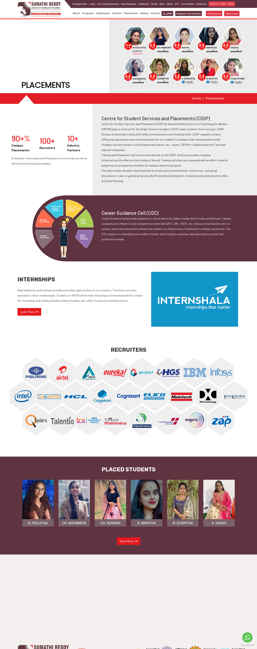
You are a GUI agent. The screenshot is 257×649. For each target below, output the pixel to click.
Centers (117, 13)
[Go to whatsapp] (247, 637)
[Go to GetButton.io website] (247, 645)
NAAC (170, 3)
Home (196, 98)
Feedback (143, 3)
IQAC (162, 3)
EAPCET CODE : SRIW (222, 3)
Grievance (201, 3)
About (76, 13)
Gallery (144, 13)
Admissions (103, 13)
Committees (187, 3)
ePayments (214, 13)
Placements (131, 13)
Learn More (29, 312)
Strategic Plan (79, 3)
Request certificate (188, 13)
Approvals (232, 13)
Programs (88, 13)
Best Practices (128, 3)
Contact (156, 13)
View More (129, 541)
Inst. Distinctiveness (108, 3)
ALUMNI (167, 13)
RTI (177, 3)
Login (92, 3)
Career (154, 3)
